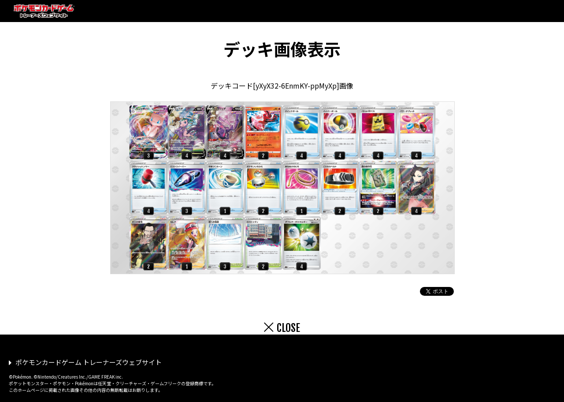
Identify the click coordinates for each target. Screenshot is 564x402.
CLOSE (288, 328)
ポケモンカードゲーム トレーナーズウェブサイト (88, 362)
